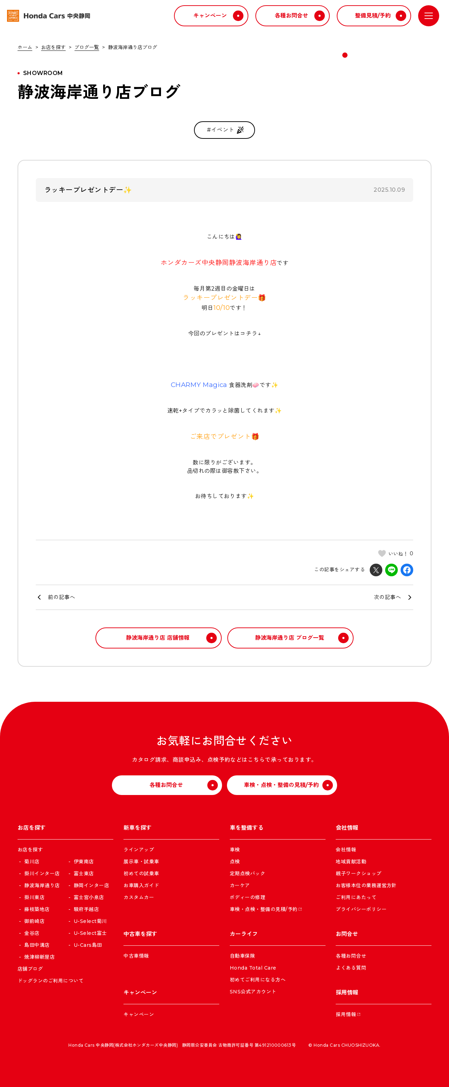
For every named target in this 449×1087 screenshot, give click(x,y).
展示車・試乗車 (141, 861)
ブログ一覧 (86, 47)
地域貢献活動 (351, 861)
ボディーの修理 (247, 897)
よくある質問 (351, 968)
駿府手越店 (85, 909)
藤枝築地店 (36, 909)
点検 (235, 861)
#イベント (226, 130)
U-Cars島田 (87, 945)
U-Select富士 (89, 933)
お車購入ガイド (141, 885)
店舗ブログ (30, 969)
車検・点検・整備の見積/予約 (264, 909)
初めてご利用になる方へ (258, 980)
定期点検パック (247, 873)
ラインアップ (138, 850)
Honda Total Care (253, 968)
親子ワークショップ (358, 873)
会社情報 (346, 850)
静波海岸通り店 (41, 885)
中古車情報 (136, 956)
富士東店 (83, 873)
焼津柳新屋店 (39, 957)
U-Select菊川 (89, 921)
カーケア (240, 885)
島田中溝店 (36, 945)
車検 (235, 850)
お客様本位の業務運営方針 (366, 885)
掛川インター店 (41, 873)
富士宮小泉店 (88, 897)
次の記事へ (387, 597)
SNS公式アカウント (253, 992)
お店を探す (53, 47)
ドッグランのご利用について (50, 981)
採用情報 (346, 1014)
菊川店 (31, 861)
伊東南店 (83, 861)
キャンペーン (138, 1014)
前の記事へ (61, 597)
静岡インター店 (90, 885)
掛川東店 (34, 897)
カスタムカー (138, 897)
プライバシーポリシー (361, 909)
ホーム (25, 47)
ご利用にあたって (356, 897)
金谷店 (31, 933)
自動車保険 (242, 956)
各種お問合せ (351, 956)
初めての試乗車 (141, 873)
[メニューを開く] (428, 15)
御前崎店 (34, 921)
